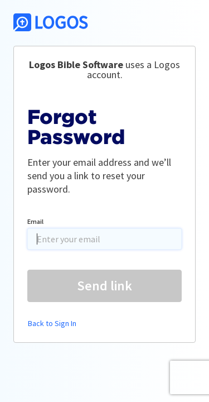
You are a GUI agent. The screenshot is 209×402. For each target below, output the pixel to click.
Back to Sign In (52, 323)
